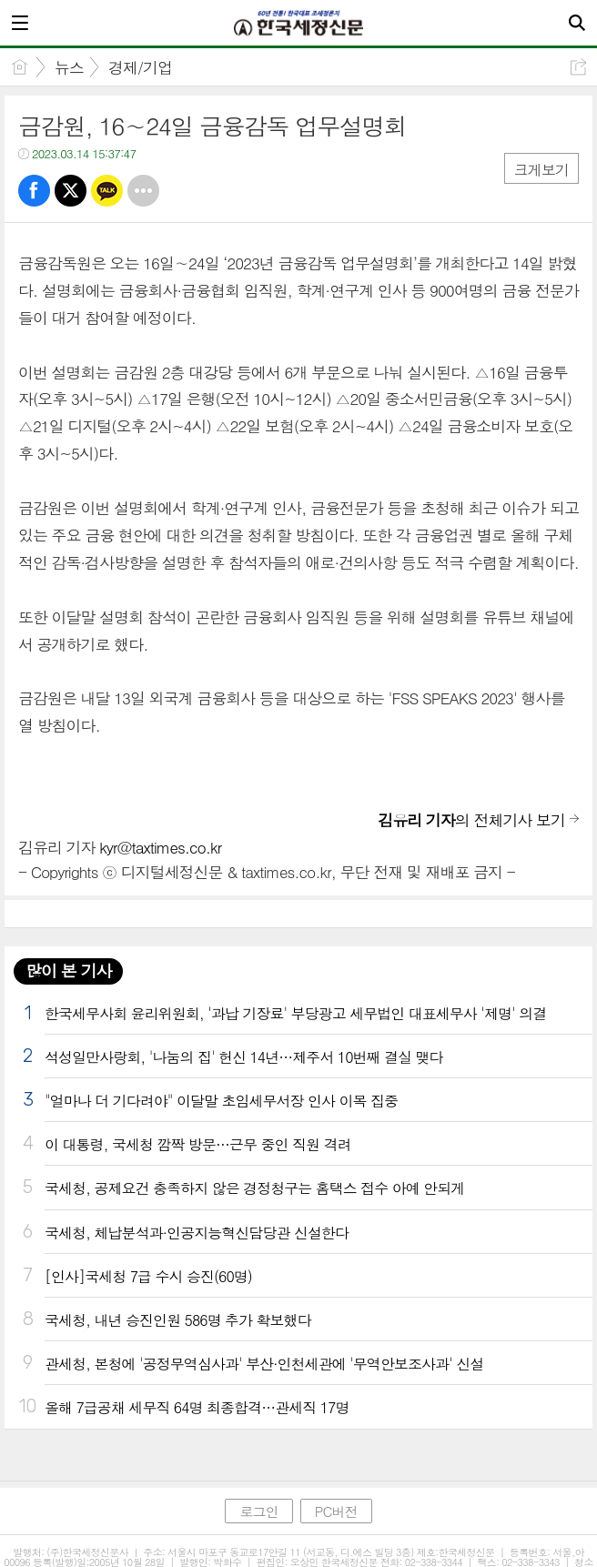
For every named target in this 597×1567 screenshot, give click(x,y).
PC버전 (336, 1511)
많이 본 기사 (68, 970)
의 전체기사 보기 (471, 820)
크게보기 (541, 169)
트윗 (70, 191)
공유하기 (578, 66)
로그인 (258, 1511)
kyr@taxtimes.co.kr (160, 847)
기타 (143, 191)
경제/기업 (140, 67)
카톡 (107, 191)
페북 (34, 191)
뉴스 (69, 67)
